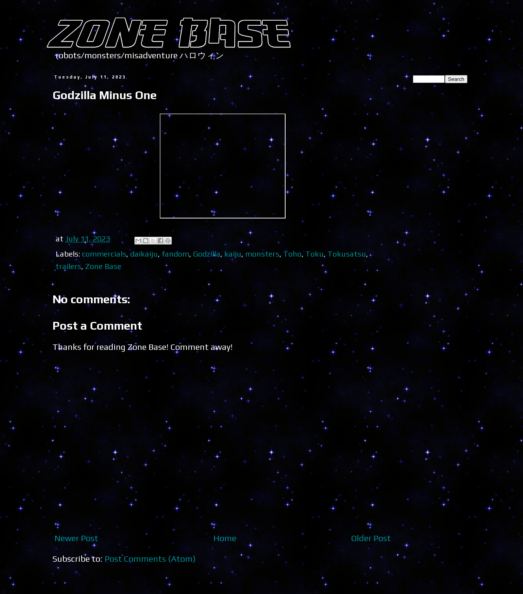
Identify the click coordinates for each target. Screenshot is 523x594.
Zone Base (103, 266)
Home (224, 538)
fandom (175, 253)
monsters (262, 253)
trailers (68, 266)
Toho (292, 253)
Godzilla (206, 253)
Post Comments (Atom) (150, 559)
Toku (314, 253)
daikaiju (144, 253)
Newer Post (76, 538)
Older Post (371, 538)
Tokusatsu (347, 253)
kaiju (232, 253)
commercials (104, 253)
